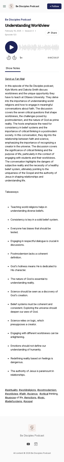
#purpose (10, 397)
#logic (41, 397)
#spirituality (11, 389)
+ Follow (54, 6)
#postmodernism (46, 389)
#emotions (30, 397)
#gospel (28, 401)
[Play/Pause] (11, 47)
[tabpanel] (32, 241)
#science (32, 393)
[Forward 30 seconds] (14, 58)
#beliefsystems (13, 401)
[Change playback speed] (21, 58)
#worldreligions (27, 389)
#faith (22, 393)
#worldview (11, 393)
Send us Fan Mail (15, 78)
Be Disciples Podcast (27, 6)
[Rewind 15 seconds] (9, 58)
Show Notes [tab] (13, 68)
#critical (43, 393)
